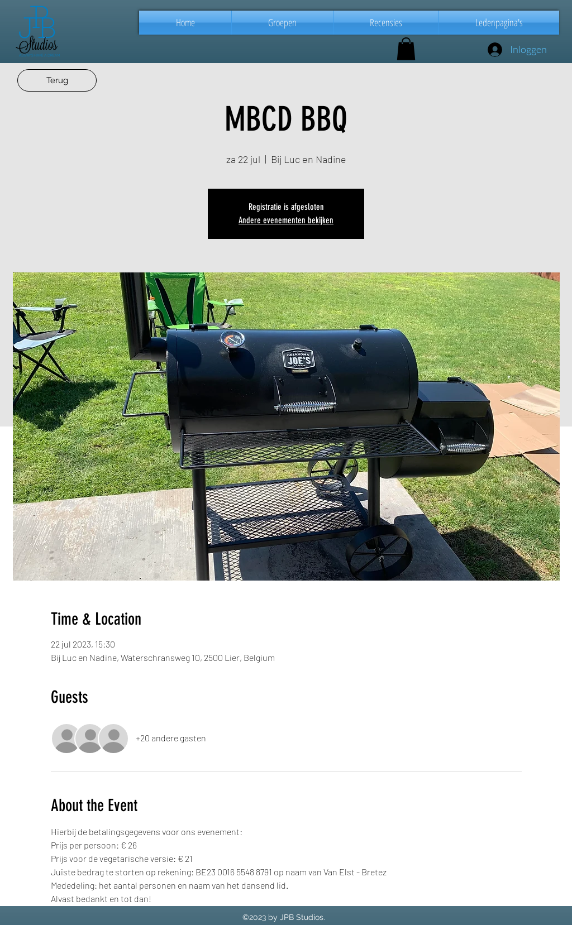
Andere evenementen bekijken (286, 220)
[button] (282, 23)
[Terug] (57, 80)
